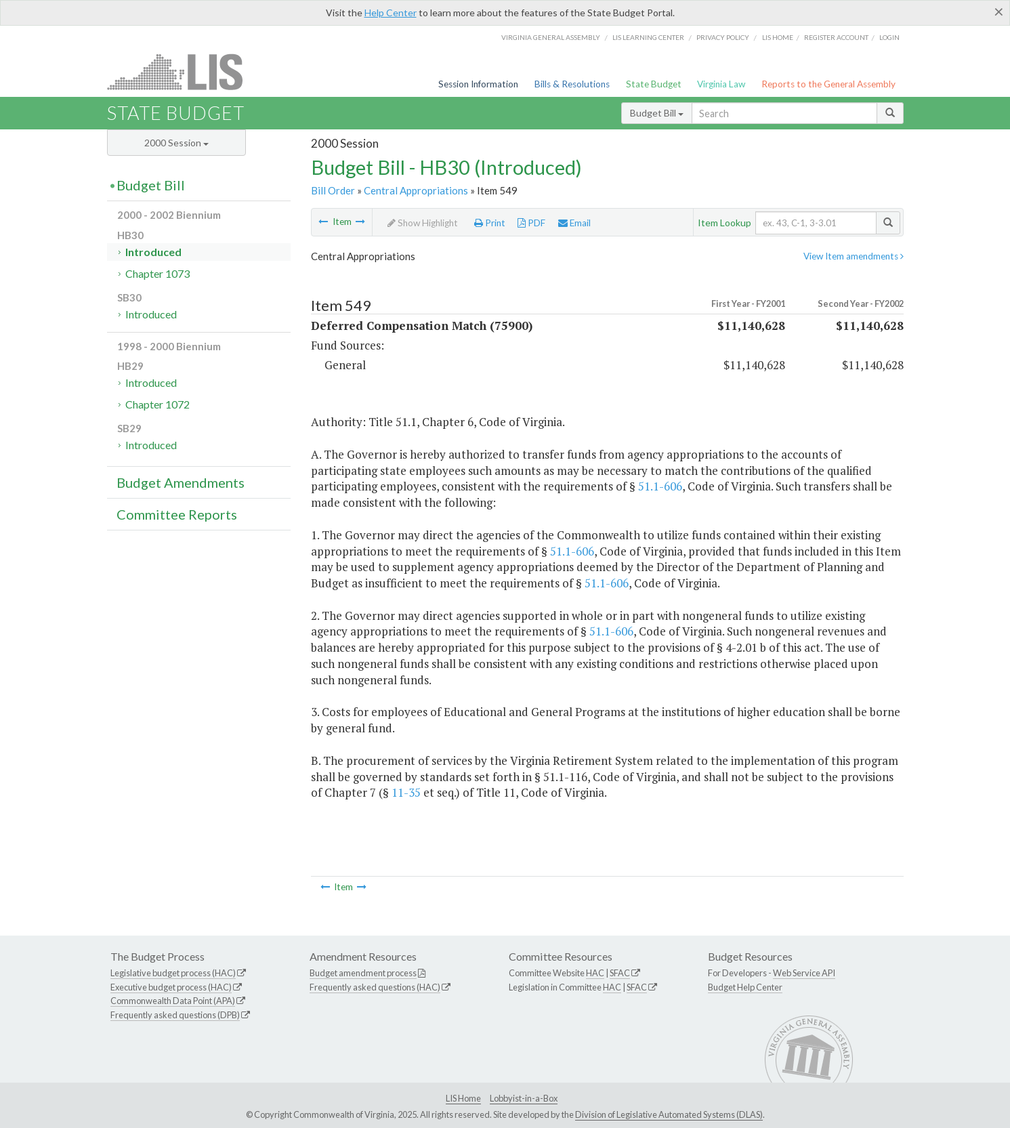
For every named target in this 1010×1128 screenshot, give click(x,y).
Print (489, 222)
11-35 (406, 792)
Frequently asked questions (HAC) (375, 987)
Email (574, 222)
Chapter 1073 (157, 273)
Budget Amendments (181, 482)
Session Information (478, 84)
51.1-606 (660, 486)
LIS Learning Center (648, 37)
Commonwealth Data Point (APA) (172, 1000)
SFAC (620, 972)
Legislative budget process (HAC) (173, 972)
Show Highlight (422, 222)
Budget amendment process (363, 972)
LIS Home (463, 1098)
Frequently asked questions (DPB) (175, 1014)
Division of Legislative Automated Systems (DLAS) (669, 1114)
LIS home (777, 37)
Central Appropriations (416, 190)
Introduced (153, 251)
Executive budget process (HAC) (171, 987)
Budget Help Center (745, 987)
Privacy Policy (722, 37)
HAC (595, 972)
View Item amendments (853, 256)
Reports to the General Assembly (828, 84)
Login (889, 37)
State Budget (653, 84)
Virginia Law (721, 84)
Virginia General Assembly (550, 37)
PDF (531, 222)
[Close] (999, 11)
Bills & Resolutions (572, 84)
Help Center (390, 12)
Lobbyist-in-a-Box (523, 1098)
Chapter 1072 (157, 404)
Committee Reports (177, 514)
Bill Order (333, 190)
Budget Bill (656, 113)
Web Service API (804, 972)
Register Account (836, 37)
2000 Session (176, 142)
